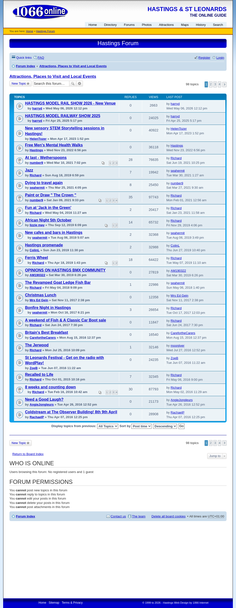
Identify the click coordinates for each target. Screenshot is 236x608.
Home (29, 31)
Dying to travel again (44, 183)
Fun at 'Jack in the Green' (48, 208)
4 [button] (220, 84)
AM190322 (37, 275)
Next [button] (224, 84)
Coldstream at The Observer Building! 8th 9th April (71, 412)
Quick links (24, 57)
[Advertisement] (118, 560)
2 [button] (211, 84)
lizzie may (37, 225)
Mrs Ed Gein (39, 300)
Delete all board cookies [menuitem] (169, 516)
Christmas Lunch (40, 295)
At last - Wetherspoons (45, 158)
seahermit (178, 170)
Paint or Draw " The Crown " (50, 195)
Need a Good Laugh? (44, 399)
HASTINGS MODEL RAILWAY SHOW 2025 (62, 116)
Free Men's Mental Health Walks (54, 145)
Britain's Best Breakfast (46, 332)
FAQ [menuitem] (41, 57)
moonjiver (177, 345)
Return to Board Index (28, 454)
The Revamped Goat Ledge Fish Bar (58, 282)
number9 (36, 163)
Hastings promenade (44, 245)
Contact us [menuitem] (118, 516)
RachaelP (37, 417)
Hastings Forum (45, 31)
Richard (176, 158)
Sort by (135, 426)
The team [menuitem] (139, 516)
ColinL (34, 250)
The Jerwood (37, 345)
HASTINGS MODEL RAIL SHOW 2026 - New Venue (70, 103)
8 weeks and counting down (50, 387)
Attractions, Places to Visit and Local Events (52, 76)
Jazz (29, 170)
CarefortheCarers (43, 337)
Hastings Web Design (176, 602)
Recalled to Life (39, 374)
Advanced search (79, 83)
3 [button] (215, 84)
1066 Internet (200, 602)
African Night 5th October (48, 220)
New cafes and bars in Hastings (53, 232)
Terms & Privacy (72, 602)
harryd (37, 108)
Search (72, 83)
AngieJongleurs (42, 404)
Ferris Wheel (36, 258)
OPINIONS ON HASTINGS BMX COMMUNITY (65, 270)
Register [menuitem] (204, 57)
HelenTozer (38, 139)
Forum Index (25, 516)
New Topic (19, 83)
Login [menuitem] (220, 57)
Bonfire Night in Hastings (48, 308)
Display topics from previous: (85, 426)
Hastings (36, 150)
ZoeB (33, 368)
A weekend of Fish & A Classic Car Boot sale (65, 320)
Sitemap (54, 602)
